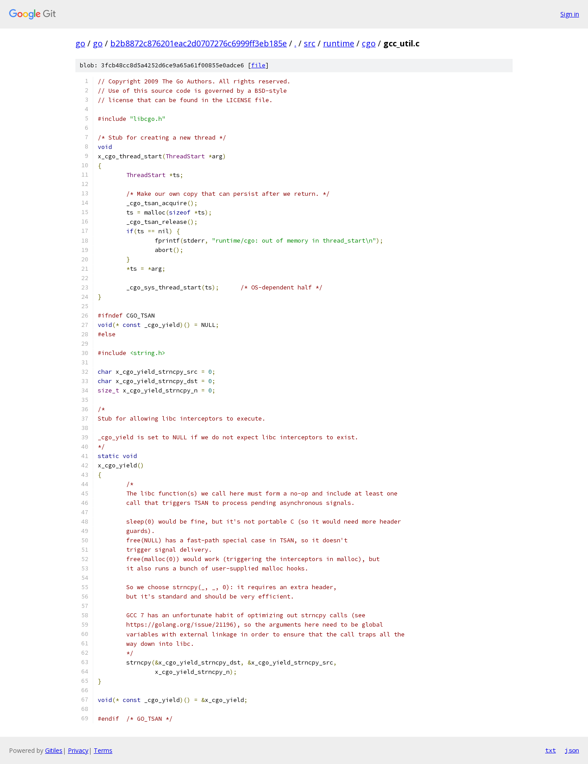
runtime (338, 43)
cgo (369, 43)
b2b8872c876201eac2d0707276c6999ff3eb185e (198, 43)
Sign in (569, 14)
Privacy (78, 750)
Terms (103, 750)
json (572, 750)
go (80, 43)
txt (550, 750)
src (309, 43)
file (258, 65)
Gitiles (53, 750)
